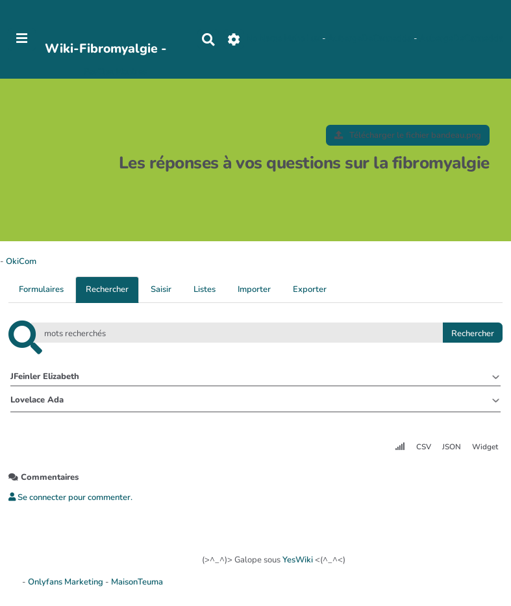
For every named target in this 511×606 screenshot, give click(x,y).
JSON (451, 446)
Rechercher (107, 289)
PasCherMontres (115, 71)
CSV (423, 446)
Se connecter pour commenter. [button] (70, 497)
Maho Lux (302, 39)
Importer (254, 289)
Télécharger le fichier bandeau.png (407, 135)
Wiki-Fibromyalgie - (106, 48)
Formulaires (41, 289)
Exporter (310, 289)
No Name (264, 39)
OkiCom (21, 261)
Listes (204, 289)
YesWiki (297, 560)
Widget (485, 446)
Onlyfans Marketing (66, 582)
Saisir (161, 289)
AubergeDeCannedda (371, 39)
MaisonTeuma (137, 582)
